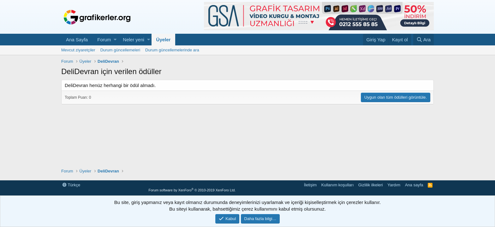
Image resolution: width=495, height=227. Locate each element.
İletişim (310, 185)
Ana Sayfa (77, 39)
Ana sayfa (414, 185)
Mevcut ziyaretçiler (78, 50)
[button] (115, 39)
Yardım (393, 185)
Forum (104, 39)
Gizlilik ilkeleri (370, 185)
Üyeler (163, 39)
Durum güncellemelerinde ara (172, 50)
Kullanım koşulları (337, 185)
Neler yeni (133, 39)
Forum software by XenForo (192, 190)
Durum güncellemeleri (120, 50)
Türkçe (71, 185)
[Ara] (423, 39)
